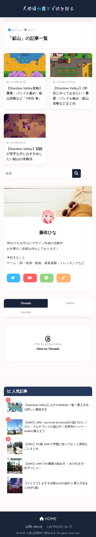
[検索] (76, 173)
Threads (26, 303)
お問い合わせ (34, 526)
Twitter (70, 303)
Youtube (25, 312)
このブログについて (59, 526)
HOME (48, 518)
